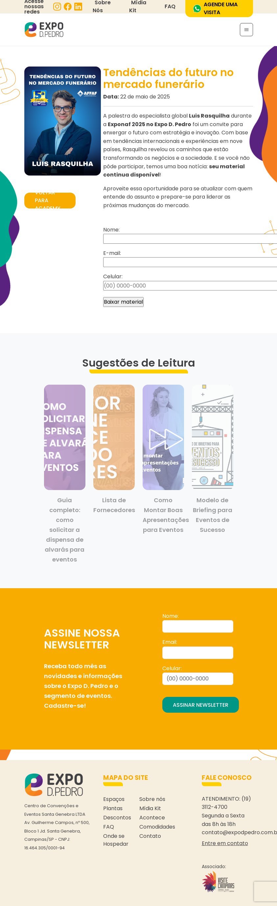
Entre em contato (225, 843)
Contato (150, 836)
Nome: (170, 616)
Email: (169, 642)
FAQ (170, 6)
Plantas (113, 808)
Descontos (117, 817)
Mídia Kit (150, 808)
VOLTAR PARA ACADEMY (47, 200)
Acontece (152, 817)
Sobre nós (152, 799)
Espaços (114, 799)
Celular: (172, 668)
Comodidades (157, 827)
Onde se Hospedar (115, 840)
